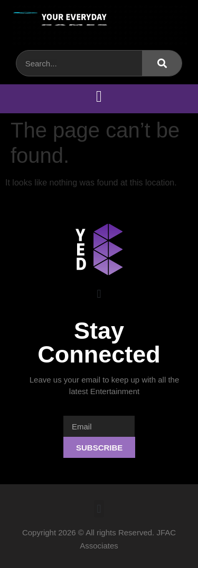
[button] (99, 96)
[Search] (162, 63)
